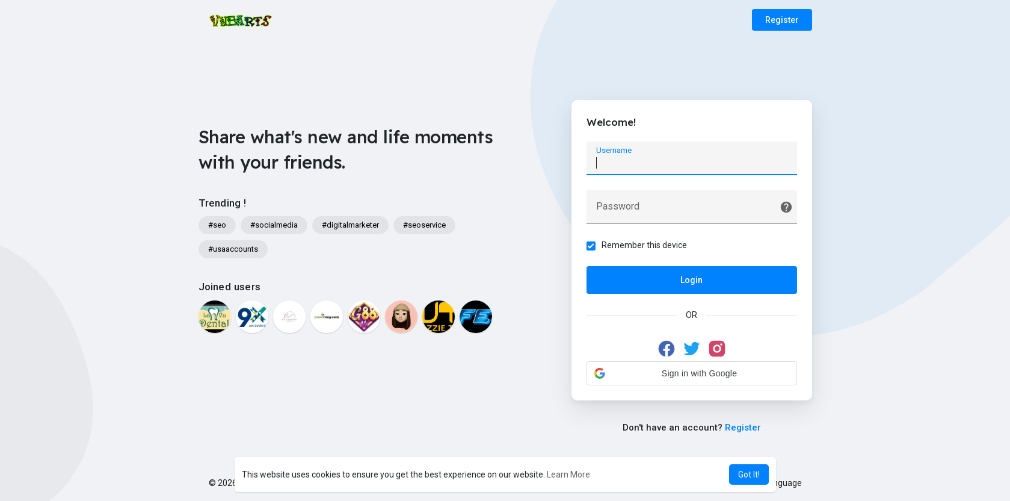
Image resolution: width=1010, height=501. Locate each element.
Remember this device (644, 245)
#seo (217, 224)
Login (691, 280)
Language (778, 483)
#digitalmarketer (350, 224)
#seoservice (424, 224)
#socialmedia (274, 224)
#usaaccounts (233, 249)
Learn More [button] (568, 474)
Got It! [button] (749, 474)
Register (782, 20)
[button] (692, 373)
